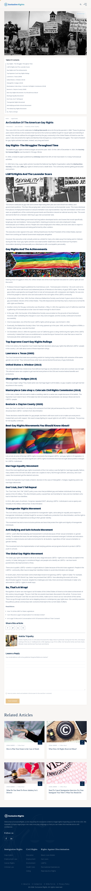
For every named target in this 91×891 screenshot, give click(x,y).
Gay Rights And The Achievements (17, 70)
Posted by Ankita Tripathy (32, 126)
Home (7, 118)
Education (30, 855)
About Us (26, 884)
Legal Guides (14, 118)
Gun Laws (44, 859)
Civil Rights (31, 849)
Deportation (8, 855)
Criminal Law (9, 867)
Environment (30, 863)
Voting (28, 871)
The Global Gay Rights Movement (16, 108)
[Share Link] (8, 628)
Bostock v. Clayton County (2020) (16, 89)
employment (20, 210)
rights (28, 138)
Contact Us (38, 884)
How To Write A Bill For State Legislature (21, 611)
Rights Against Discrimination (55, 849)
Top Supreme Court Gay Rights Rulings (18, 73)
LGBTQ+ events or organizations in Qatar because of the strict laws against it (47, 568)
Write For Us (50, 884)
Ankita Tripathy (26, 636)
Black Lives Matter (48, 855)
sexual (63, 534)
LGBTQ (43, 863)
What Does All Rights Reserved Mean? (63, 749)
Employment (30, 859)
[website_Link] (6, 839)
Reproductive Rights (48, 871)
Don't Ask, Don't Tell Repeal (15, 99)
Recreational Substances (50, 867)
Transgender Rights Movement (16, 102)
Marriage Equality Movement (15, 96)
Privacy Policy (64, 884)
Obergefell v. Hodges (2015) (15, 83)
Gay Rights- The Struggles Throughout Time (20, 64)
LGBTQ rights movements (46, 459)
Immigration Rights (13, 849)
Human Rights (9, 863)
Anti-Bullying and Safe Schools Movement (19, 105)
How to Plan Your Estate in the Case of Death (22, 749)
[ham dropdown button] (85, 4)
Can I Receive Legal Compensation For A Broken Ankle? (26, 615)
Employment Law (10, 859)
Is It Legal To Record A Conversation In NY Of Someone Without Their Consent (34, 618)
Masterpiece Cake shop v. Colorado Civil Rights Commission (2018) (26, 86)
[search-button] (80, 4)
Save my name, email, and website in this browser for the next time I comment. (30, 693)
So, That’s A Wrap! (12, 112)
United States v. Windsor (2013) (16, 80)
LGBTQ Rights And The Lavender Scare (18, 67)
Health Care (30, 867)
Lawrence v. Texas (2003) (14, 76)
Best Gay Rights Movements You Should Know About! (22, 92)
